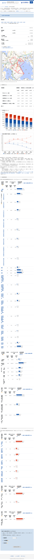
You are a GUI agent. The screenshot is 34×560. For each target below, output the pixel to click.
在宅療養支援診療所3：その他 (2, 296)
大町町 (15, 22)
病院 (2, 267)
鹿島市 (8, 22)
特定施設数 (2, 467)
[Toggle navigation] (31, 2)
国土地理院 (31, 79)
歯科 (2, 270)
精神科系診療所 (3, 262)
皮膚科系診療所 (3, 233)
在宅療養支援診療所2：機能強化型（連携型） (2, 288)
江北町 (18, 22)
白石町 (21, 22)
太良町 (24, 22)
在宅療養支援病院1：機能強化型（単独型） (2, 310)
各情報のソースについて (20, 11)
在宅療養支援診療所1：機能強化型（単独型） (2, 279)
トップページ (2, 6)
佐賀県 (2, 22)
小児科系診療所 (3, 213)
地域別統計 (6, 6)
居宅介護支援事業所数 (2, 473)
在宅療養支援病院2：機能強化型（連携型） (2, 319)
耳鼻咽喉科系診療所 (3, 251)
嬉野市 (11, 22)
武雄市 (5, 22)
